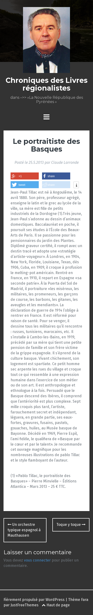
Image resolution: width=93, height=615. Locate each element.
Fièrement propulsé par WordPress (34, 599)
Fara (84, 599)
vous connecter (37, 560)
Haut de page (56, 605)
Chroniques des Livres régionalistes (47, 84)
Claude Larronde (65, 162)
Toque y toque (70, 524)
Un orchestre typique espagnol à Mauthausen (24, 530)
